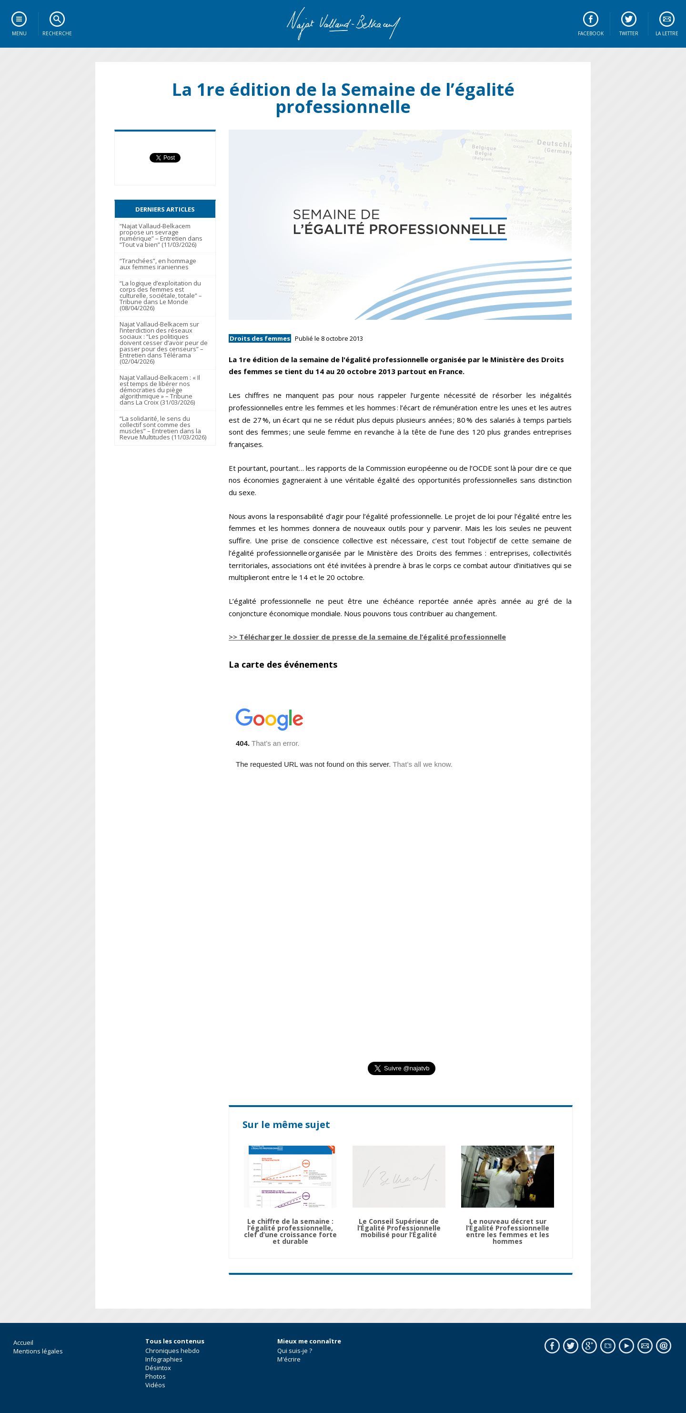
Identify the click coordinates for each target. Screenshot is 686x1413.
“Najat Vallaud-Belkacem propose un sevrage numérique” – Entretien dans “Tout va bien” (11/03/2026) (161, 235)
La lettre (667, 33)
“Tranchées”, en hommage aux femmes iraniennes (158, 263)
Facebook (591, 33)
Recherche (57, 33)
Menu (19, 33)
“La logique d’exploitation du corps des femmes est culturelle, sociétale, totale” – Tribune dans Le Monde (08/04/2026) (161, 295)
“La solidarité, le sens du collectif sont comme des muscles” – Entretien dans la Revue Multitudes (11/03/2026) (163, 427)
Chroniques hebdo (172, 1350)
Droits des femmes (260, 338)
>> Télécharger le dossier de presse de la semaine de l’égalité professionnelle (367, 636)
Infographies (163, 1359)
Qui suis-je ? (294, 1350)
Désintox (158, 1367)
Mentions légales (38, 1351)
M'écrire (289, 1359)
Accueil (23, 1342)
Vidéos (155, 1385)
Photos (155, 1376)
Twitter (628, 33)
